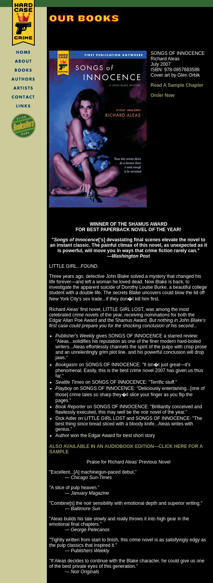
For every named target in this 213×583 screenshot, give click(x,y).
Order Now (162, 95)
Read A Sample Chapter (177, 85)
